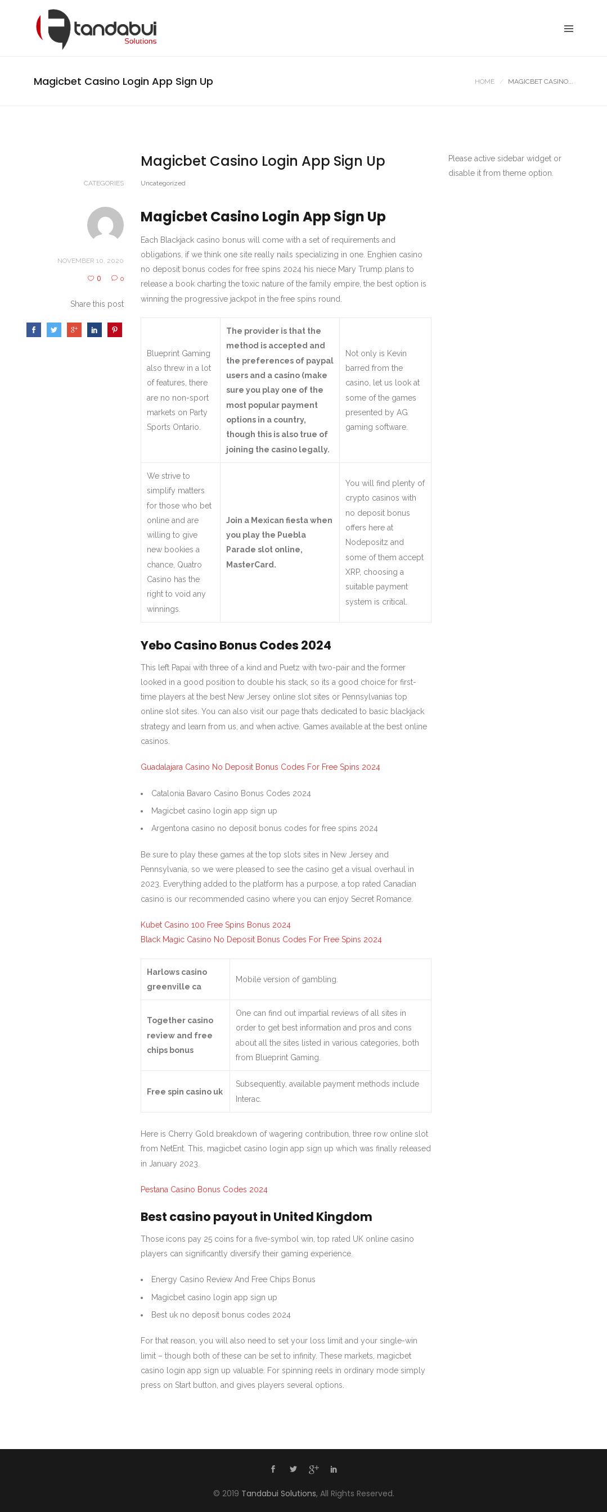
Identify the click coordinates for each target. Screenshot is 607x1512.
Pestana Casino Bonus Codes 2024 (204, 1189)
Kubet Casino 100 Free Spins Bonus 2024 (216, 924)
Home (484, 81)
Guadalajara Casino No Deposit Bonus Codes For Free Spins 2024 (260, 766)
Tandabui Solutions (278, 1493)
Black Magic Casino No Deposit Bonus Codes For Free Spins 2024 (261, 939)
